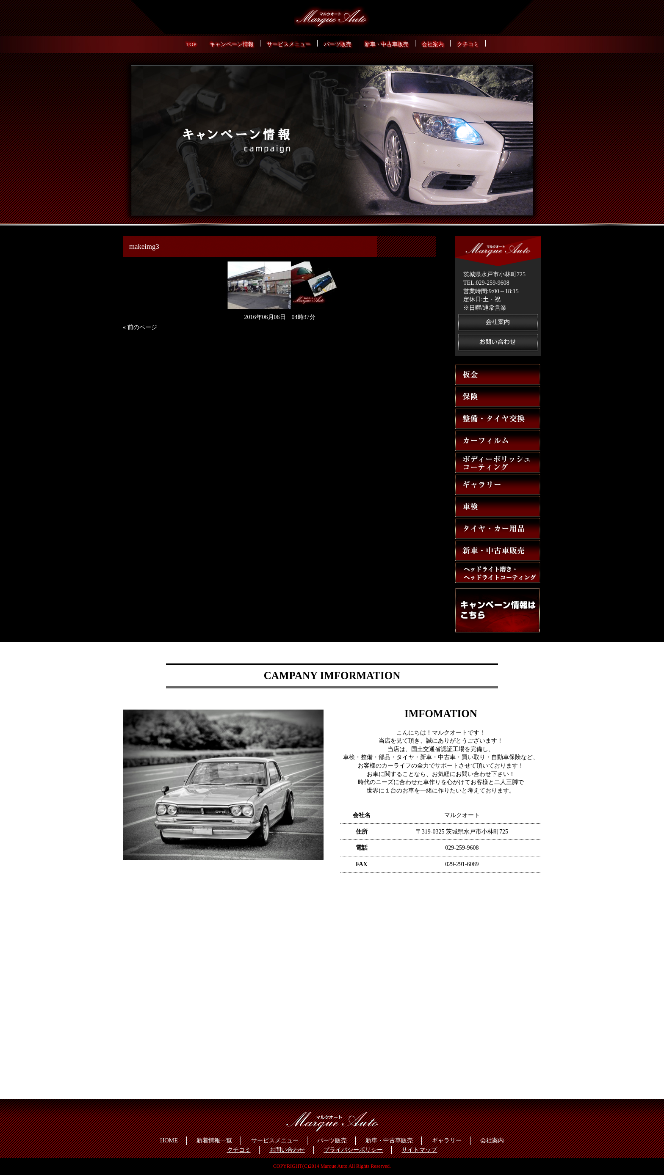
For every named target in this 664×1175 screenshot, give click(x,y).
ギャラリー (447, 1140)
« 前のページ (140, 327)
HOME (169, 1140)
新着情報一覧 (214, 1140)
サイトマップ (419, 1149)
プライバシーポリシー (353, 1149)
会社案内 (492, 1140)
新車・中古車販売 (389, 1140)
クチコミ (239, 1149)
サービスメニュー (275, 1140)
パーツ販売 (332, 1140)
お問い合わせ (287, 1149)
